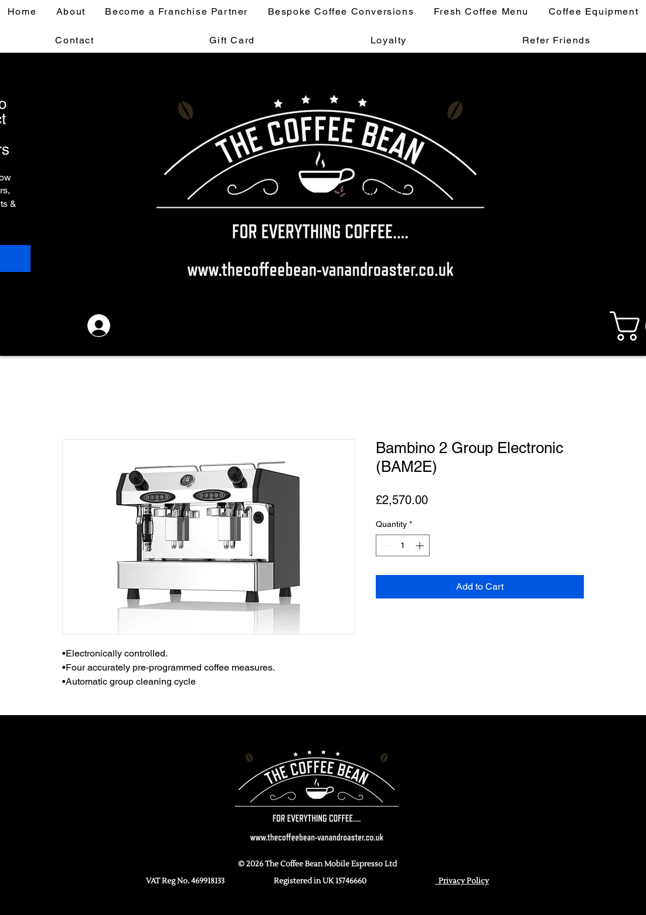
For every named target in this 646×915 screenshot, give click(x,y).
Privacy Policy (462, 881)
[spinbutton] (402, 545)
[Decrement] (385, 545)
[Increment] (420, 545)
